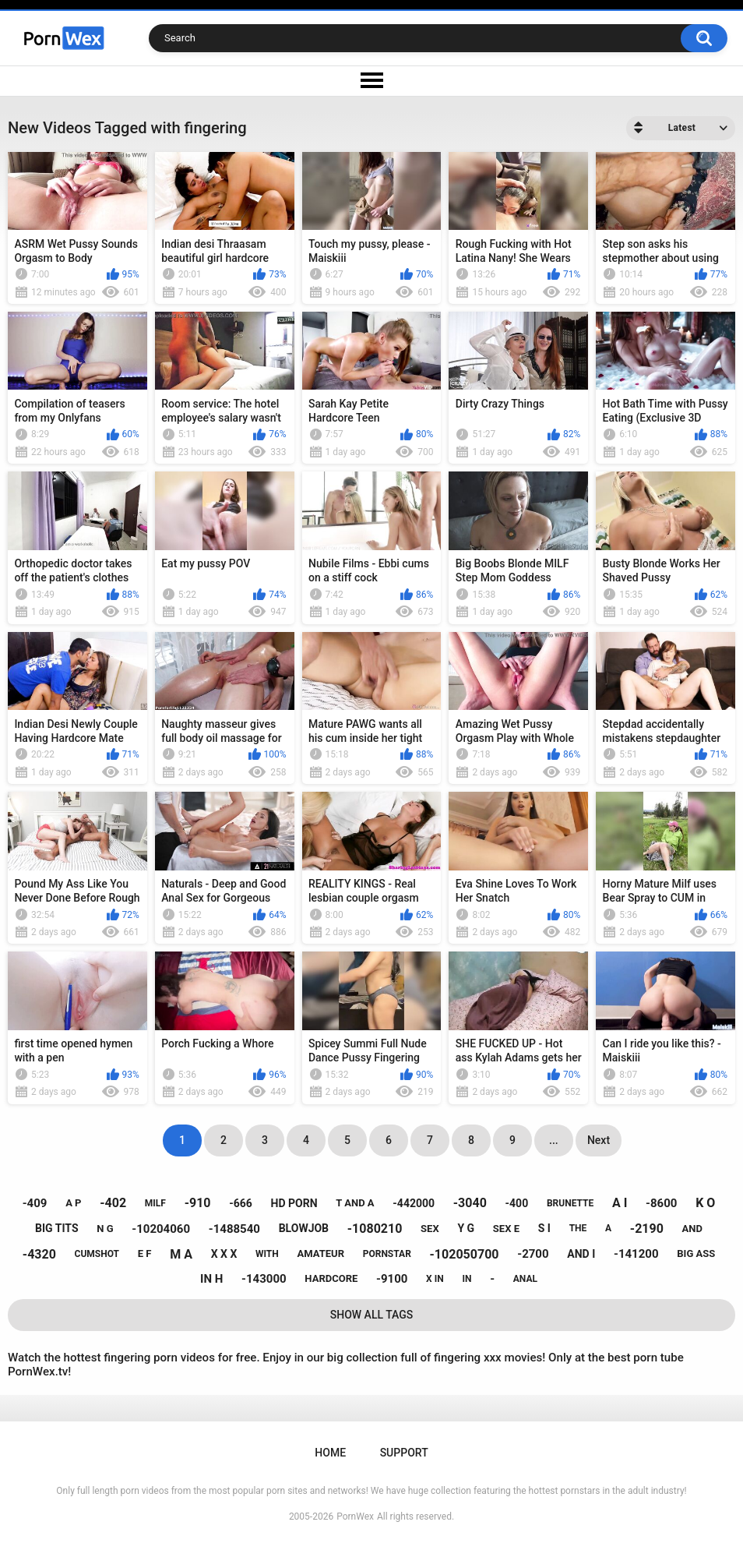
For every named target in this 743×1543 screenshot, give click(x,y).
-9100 (391, 1279)
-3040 (470, 1202)
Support (404, 1452)
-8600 (661, 1203)
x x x (224, 1254)
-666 (240, 1203)
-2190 (647, 1228)
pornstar (387, 1253)
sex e (506, 1228)
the (578, 1228)
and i (581, 1254)
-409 (35, 1203)
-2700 (532, 1254)
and (692, 1228)
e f (145, 1253)
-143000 (264, 1279)
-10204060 (161, 1229)
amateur (321, 1253)
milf (155, 1203)
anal (525, 1278)
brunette (570, 1203)
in (466, 1278)
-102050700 (464, 1254)
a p (73, 1203)
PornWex (355, 1516)
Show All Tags (372, 1314)
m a (181, 1254)
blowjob (304, 1228)
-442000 (414, 1203)
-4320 (39, 1254)
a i (619, 1202)
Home (330, 1452)
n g (105, 1228)
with (267, 1253)
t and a (355, 1203)
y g (465, 1228)
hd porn (294, 1203)
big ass (696, 1253)
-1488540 (234, 1229)
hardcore (331, 1278)
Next (598, 1140)
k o (705, 1202)
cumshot (97, 1253)
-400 (517, 1203)
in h (211, 1279)
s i (544, 1228)
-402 (113, 1202)
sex (430, 1228)
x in (435, 1278)
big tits (56, 1228)
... (553, 1140)
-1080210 (375, 1228)
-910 (198, 1202)
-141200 (636, 1254)
